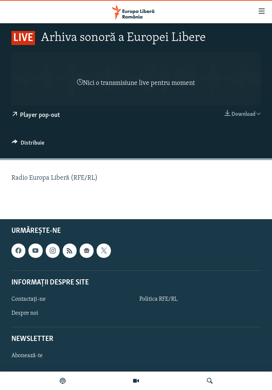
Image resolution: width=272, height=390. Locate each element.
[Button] (28, 145)
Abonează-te (27, 356)
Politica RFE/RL (158, 299)
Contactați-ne (28, 299)
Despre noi (24, 313)
